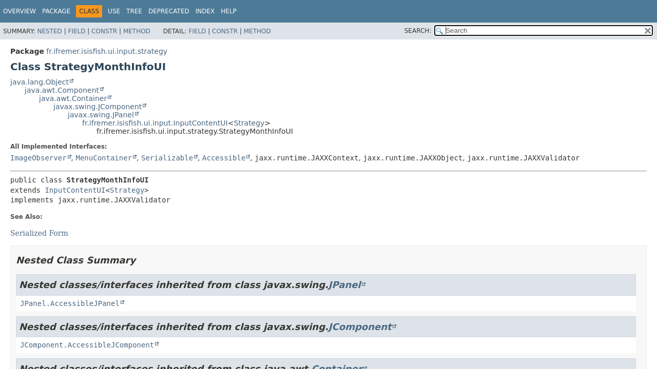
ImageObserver (38, 158)
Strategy (249, 123)
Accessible (223, 158)
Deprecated (168, 11)
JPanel (344, 284)
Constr (104, 31)
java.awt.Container (73, 98)
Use (114, 11)
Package (56, 11)
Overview (19, 11)
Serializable (167, 158)
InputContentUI (75, 190)
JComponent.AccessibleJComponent (87, 345)
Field (76, 31)
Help (229, 11)
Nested (49, 31)
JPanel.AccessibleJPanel (70, 303)
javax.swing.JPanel (101, 115)
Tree (134, 11)
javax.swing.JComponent (97, 106)
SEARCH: (418, 30)
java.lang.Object (39, 82)
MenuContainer (103, 158)
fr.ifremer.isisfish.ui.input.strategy (106, 51)
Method (136, 31)
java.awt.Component (62, 90)
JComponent (360, 326)
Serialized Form (39, 233)
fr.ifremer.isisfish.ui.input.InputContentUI (155, 123)
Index (205, 11)
